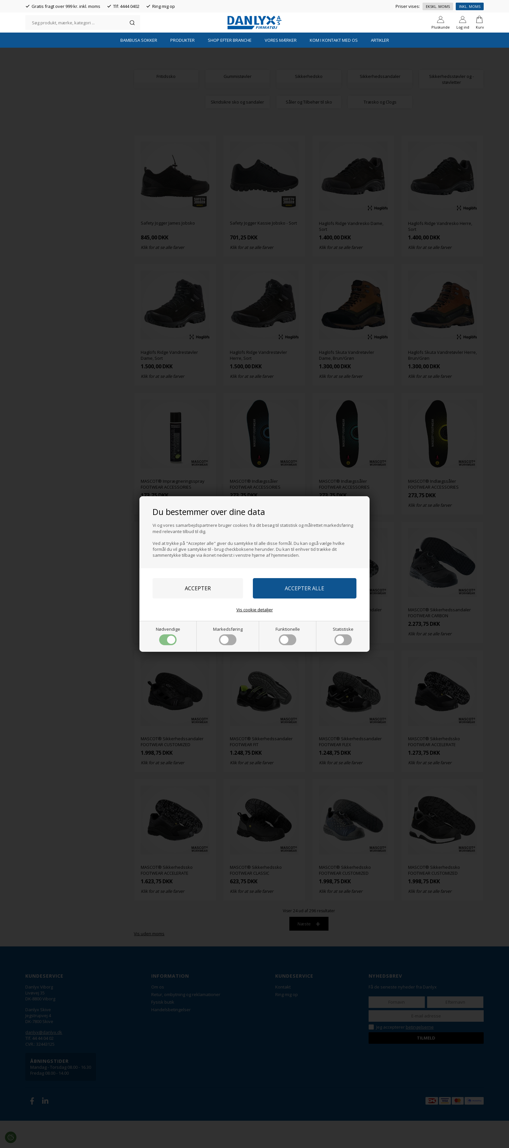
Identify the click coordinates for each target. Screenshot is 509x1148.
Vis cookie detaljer (254, 610)
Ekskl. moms (438, 6)
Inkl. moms (469, 6)
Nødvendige (168, 635)
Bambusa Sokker (138, 67)
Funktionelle (288, 635)
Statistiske (343, 635)
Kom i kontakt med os (334, 67)
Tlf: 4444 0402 (126, 6)
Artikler (380, 67)
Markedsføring (228, 635)
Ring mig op (163, 6)
